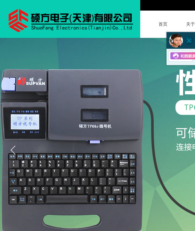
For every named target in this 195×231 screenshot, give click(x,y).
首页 (162, 24)
